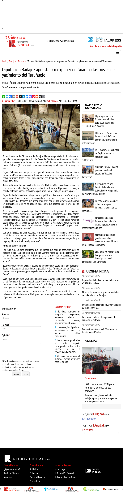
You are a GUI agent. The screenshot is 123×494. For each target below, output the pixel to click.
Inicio (4, 61)
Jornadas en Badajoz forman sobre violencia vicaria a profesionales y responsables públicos (99, 223)
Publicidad (34, 469)
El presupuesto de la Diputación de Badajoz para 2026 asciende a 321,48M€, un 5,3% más (98, 121)
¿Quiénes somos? (12, 469)
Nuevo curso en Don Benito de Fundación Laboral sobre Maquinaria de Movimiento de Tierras (100, 189)
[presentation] (22, 352)
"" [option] (61, 15)
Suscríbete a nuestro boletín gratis (106, 46)
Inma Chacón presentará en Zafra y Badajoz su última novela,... (101, 306)
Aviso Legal (60, 469)
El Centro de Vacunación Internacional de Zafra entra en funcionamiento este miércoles (99, 138)
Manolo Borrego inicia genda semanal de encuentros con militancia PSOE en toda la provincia (100, 240)
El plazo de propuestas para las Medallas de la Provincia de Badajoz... (100, 294)
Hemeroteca (67, 40)
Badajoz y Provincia (17, 61)
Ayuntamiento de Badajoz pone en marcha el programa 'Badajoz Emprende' (100, 172)
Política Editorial (11, 473)
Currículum (35, 481)
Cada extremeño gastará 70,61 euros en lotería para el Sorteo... (100, 331)
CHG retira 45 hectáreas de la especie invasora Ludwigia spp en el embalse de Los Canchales (100, 257)
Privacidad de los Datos (65, 477)
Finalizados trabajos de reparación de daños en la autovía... (99, 318)
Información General (64, 473)
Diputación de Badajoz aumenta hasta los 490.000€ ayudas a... (100, 282)
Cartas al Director (37, 477)
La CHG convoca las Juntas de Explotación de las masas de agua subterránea (100, 155)
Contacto (8, 477)
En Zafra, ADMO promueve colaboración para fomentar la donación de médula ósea (100, 206)
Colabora (34, 473)
